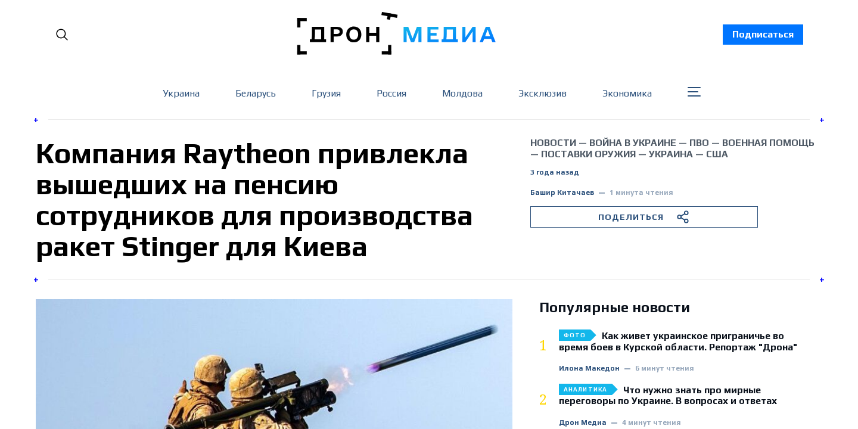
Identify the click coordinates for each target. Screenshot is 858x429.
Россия (391, 93)
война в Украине (632, 142)
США (717, 154)
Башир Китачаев (562, 193)
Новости (553, 142)
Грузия (326, 93)
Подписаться (763, 34)
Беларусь (255, 93)
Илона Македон (589, 368)
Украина (181, 93)
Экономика (627, 93)
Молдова (462, 93)
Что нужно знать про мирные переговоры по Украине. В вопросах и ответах (668, 395)
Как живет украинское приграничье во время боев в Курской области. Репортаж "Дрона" (678, 341)
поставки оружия (588, 154)
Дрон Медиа (583, 423)
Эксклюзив (542, 93)
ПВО (699, 142)
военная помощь (768, 142)
